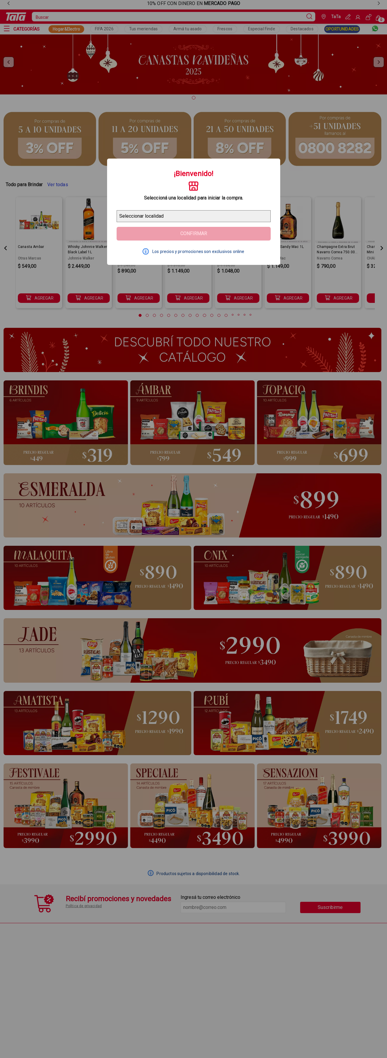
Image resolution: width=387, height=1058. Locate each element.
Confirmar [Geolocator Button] (193, 233)
